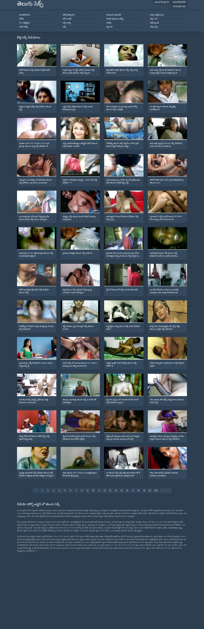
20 (150, 490)
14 (116, 490)
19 (144, 490)
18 (139, 490)
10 (93, 490)
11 (99, 490)
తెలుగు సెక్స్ (30, 3)
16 (127, 490)
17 (133, 490)
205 (156, 490)
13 (110, 490)
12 (105, 490)
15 (122, 490)
